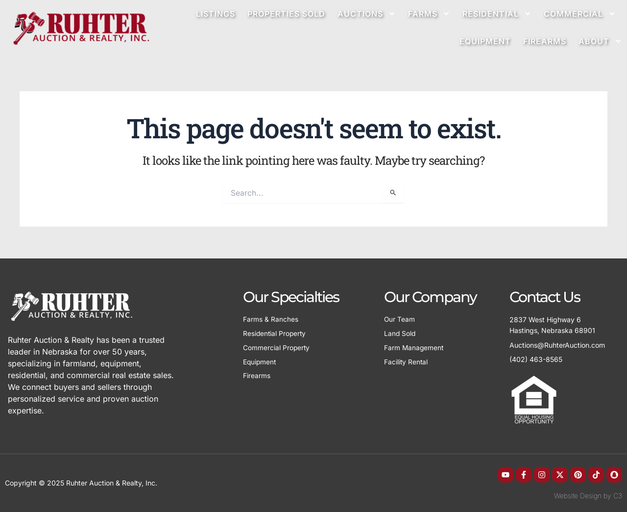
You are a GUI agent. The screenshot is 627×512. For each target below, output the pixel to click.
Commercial (580, 14)
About (600, 41)
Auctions (367, 14)
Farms (429, 14)
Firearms (544, 41)
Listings (215, 14)
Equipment (485, 41)
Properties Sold (286, 14)
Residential (496, 14)
